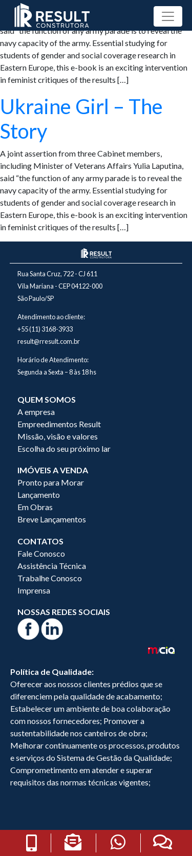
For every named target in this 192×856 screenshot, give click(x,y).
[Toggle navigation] (168, 16)
